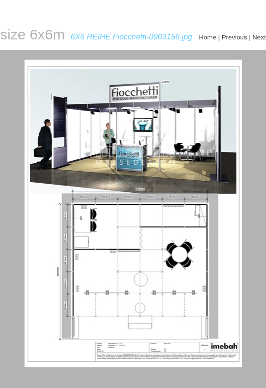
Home (207, 37)
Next (259, 37)
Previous (234, 37)
